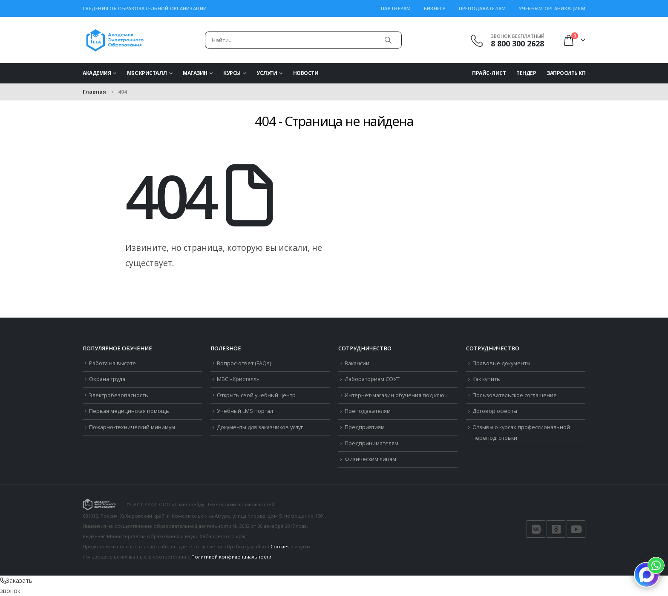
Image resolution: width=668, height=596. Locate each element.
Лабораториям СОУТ (372, 379)
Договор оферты (494, 411)
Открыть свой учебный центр (256, 395)
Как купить (486, 379)
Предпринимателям (371, 443)
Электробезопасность (118, 395)
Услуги (266, 73)
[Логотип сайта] (115, 40)
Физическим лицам (370, 459)
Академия (97, 73)
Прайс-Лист (489, 73)
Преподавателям (482, 8)
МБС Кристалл (147, 73)
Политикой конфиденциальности (231, 556)
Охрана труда (107, 379)
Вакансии (357, 363)
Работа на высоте (112, 363)
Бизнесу (435, 8)
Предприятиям (365, 427)
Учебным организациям (552, 8)
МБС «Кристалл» (238, 379)
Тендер (526, 73)
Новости (306, 73)
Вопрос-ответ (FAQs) (244, 363)
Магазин (195, 73)
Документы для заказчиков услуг (260, 427)
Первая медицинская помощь (129, 411)
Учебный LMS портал (245, 411)
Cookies (280, 546)
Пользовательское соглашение (514, 395)
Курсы (232, 73)
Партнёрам (396, 8)
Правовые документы (501, 363)
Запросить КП (566, 73)
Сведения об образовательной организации (145, 8)
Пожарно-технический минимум (132, 427)
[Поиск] (388, 40)
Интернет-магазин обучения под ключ (396, 395)
